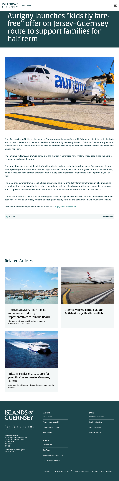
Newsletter (47, 471)
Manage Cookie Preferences (102, 471)
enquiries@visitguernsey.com (15, 450)
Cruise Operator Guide (51, 427)
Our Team (46, 450)
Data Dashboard (95, 427)
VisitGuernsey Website (62, 471)
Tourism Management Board (53, 455)
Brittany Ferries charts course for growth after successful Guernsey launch (29, 377)
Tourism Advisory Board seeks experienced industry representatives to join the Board (29, 313)
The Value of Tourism (96, 417)
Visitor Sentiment (95, 432)
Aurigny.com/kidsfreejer (64, 206)
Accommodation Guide (51, 422)
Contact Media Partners (51, 460)
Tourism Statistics (95, 422)
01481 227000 (9, 452)
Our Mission (47, 445)
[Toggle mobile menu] (115, 5)
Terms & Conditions (82, 471)
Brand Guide (47, 417)
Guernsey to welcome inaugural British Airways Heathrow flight (85, 311)
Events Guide (47, 432)
